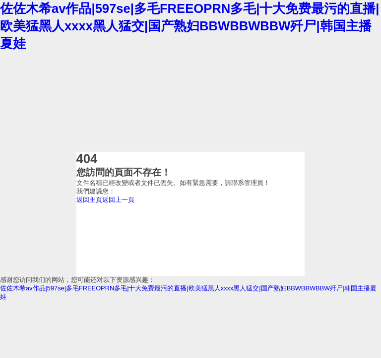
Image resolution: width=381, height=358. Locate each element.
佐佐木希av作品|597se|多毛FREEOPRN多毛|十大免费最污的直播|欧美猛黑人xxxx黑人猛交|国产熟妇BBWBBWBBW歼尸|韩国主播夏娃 (189, 25)
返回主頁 (89, 199)
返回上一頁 (118, 199)
